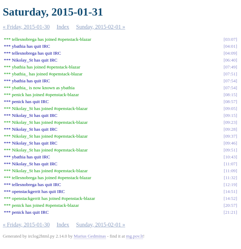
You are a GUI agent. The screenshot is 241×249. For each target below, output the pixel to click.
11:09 (230, 170)
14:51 (230, 191)
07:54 (230, 80)
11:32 (230, 177)
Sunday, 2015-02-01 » (100, 27)
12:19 (230, 184)
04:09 (230, 53)
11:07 (230, 163)
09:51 (230, 150)
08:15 (230, 94)
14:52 (230, 198)
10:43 (230, 156)
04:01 (230, 46)
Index (62, 27)
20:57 (230, 205)
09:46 (230, 143)
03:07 (230, 39)
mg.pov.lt (134, 236)
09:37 (230, 136)
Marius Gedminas (90, 236)
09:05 (230, 108)
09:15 (230, 115)
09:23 (230, 122)
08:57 (230, 101)
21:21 (230, 212)
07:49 (230, 67)
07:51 (230, 73)
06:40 (230, 60)
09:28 (230, 129)
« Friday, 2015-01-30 (26, 27)
